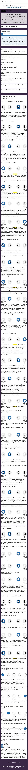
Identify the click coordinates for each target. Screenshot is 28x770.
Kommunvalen (15, 22)
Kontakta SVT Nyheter (20, 766)
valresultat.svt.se (14, 17)
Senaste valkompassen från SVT (14, 7)
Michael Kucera (11, 766)
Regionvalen (22, 22)
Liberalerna (7, 33)
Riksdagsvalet (7, 22)
